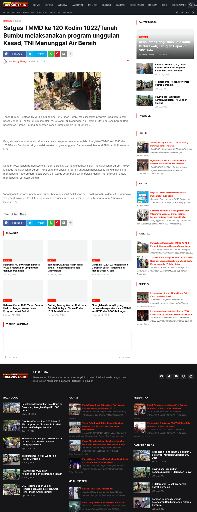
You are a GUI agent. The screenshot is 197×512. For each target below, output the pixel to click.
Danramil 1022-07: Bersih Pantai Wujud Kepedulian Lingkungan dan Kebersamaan (21, 267)
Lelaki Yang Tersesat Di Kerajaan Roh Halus (103, 502)
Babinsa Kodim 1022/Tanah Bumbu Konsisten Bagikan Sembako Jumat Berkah (170, 67)
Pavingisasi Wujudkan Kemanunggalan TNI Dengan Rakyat (171, 99)
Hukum (106, 5)
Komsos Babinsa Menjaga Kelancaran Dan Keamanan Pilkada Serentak (171, 501)
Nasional (78, 5)
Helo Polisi (68, 12)
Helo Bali (16, 12)
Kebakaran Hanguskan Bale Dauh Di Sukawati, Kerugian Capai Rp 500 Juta (42, 407)
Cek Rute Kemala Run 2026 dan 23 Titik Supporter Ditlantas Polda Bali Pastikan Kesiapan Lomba (41, 424)
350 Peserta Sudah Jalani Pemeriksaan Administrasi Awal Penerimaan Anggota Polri (40, 488)
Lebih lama (124, 357)
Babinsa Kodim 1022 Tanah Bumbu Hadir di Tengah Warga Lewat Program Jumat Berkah (23, 308)
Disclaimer (179, 5)
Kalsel (18, 21)
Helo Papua (28, 12)
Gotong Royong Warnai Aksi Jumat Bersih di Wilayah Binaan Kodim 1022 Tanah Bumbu (67, 308)
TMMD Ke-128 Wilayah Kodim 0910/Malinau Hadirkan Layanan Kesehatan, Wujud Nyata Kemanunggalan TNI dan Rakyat (171, 260)
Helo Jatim (55, 12)
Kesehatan (137, 5)
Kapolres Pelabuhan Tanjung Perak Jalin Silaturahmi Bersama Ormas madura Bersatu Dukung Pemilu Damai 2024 (169, 213)
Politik (92, 5)
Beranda (7, 21)
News (23, 214)
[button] (191, 5)
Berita (49, 5)
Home (36, 5)
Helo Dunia (42, 12)
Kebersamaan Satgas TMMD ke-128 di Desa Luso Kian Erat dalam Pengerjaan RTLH (42, 441)
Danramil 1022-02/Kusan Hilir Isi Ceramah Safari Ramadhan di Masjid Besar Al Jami (110, 267)
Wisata (62, 5)
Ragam (152, 5)
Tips (164, 5)
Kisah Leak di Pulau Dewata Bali (97, 488)
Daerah (120, 5)
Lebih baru (11, 357)
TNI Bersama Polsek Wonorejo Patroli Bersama (172, 83)
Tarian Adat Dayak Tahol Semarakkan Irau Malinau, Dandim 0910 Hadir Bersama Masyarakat (102, 426)
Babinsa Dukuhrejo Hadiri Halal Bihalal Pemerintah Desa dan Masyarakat (65, 267)
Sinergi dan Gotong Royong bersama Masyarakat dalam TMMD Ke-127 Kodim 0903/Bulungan (111, 308)
